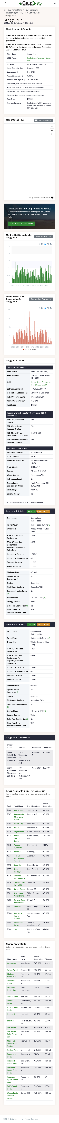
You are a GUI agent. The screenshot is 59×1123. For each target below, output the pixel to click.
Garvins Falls (12, 997)
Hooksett (11, 1014)
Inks (15, 929)
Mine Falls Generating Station (12, 1043)
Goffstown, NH (35, 13)
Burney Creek (19, 889)
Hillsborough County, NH (16, 13)
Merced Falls (19, 810)
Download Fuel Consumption (41, 299)
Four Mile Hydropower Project (19, 858)
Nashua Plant (12, 1050)
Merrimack (11, 1027)
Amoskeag (11, 963)
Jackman (17, 907)
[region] (29, 162)
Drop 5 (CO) (18, 824)
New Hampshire (31, 10)
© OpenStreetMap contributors (40, 198)
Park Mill (17, 828)
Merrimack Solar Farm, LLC (12, 1034)
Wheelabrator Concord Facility (13, 1095)
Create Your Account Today (22, 223)
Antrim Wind (12, 970)
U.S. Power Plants (15, 10)
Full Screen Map (42, 120)
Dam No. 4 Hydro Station (18, 916)
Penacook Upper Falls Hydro (11, 1070)
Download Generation (43, 236)
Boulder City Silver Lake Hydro (19, 817)
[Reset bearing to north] (52, 134)
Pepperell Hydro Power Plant (12, 1079)
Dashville (17, 865)
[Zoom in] (52, 126)
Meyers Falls (19, 832)
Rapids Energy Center (17, 838)
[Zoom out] (52, 130)
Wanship (17, 852)
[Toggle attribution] (52, 197)
